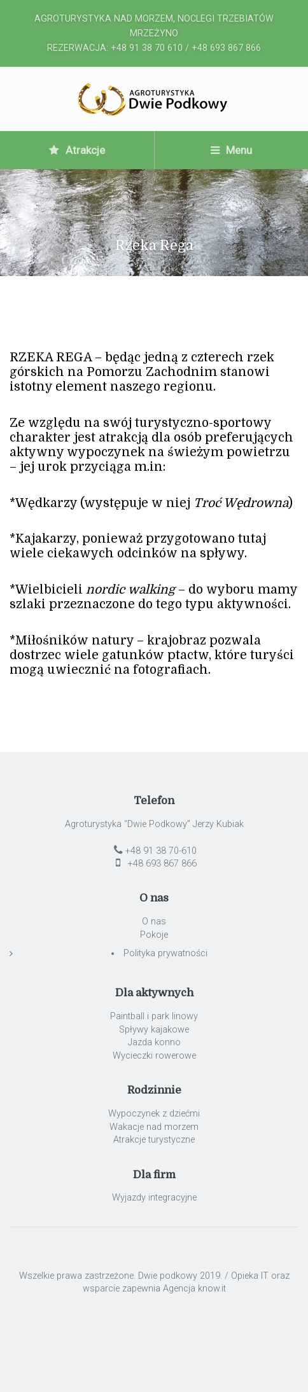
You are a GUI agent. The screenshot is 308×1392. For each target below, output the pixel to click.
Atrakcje (77, 150)
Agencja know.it (194, 1288)
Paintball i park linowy (154, 1016)
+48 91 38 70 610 (147, 48)
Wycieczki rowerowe (154, 1055)
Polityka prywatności (165, 953)
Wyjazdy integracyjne (154, 1197)
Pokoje (154, 934)
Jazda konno (154, 1042)
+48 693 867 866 (226, 48)
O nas (154, 921)
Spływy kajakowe (154, 1029)
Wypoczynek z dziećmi (154, 1113)
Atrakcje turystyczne (154, 1139)
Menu (231, 150)
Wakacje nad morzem (154, 1127)
